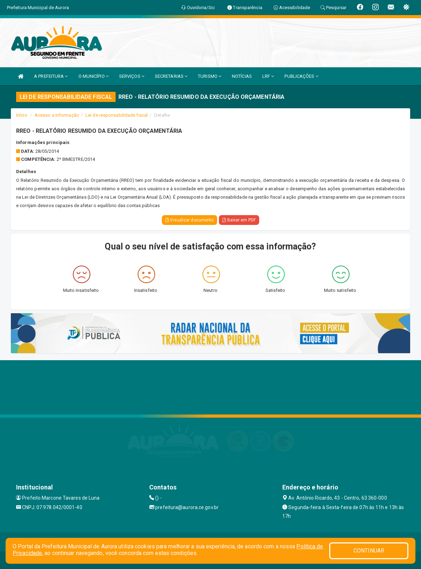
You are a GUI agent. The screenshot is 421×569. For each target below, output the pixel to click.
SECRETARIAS (171, 76)
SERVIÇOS (131, 76)
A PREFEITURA (51, 76)
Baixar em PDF (239, 220)
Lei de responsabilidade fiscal (116, 115)
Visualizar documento (189, 220)
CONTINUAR (368, 550)
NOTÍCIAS (242, 76)
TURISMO (209, 76)
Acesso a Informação (57, 115)
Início (21, 115)
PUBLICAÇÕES (301, 76)
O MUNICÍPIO (93, 76)
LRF (268, 76)
